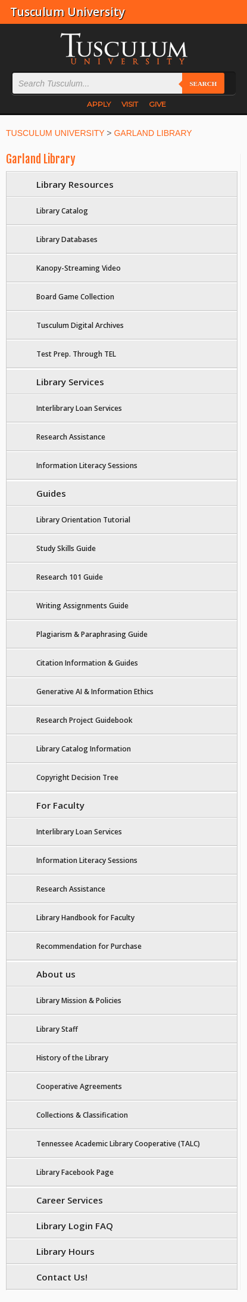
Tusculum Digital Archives (80, 325)
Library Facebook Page (75, 1172)
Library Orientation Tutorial (83, 520)
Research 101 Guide (69, 577)
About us (56, 974)
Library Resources (75, 184)
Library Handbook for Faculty (85, 918)
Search (203, 83)
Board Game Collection (75, 297)
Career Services (69, 1200)
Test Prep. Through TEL (76, 354)
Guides (51, 493)
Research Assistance (70, 437)
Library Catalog (62, 211)
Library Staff (57, 1029)
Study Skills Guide (66, 548)
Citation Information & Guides (87, 663)
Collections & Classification (82, 1115)
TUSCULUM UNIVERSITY (55, 133)
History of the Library (72, 1058)
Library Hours (65, 1251)
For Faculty (60, 805)
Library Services (70, 382)
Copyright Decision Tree (77, 777)
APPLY (99, 104)
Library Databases (67, 239)
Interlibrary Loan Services (79, 408)
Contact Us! (61, 1277)
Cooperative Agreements (79, 1086)
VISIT (129, 104)
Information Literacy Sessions (86, 465)
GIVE (157, 104)
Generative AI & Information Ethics (95, 691)
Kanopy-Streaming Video (78, 268)
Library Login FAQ (74, 1226)
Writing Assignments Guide (82, 606)
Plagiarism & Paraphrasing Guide (92, 634)
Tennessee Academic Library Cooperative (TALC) (118, 1144)
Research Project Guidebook (84, 720)
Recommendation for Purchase (89, 946)
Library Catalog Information (83, 749)
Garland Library (41, 159)
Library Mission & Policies (78, 1000)
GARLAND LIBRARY (153, 133)
